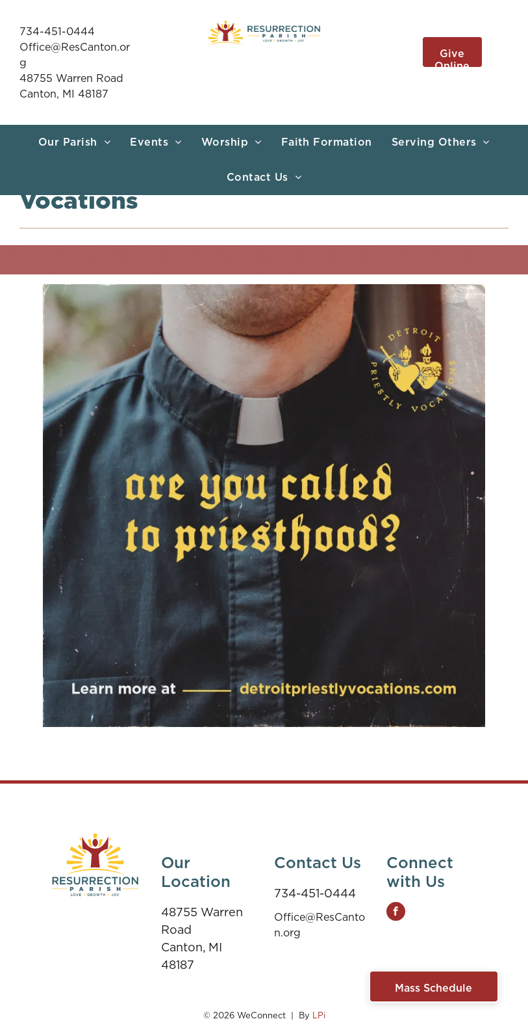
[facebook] (395, 913)
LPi (318, 1015)
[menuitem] (74, 142)
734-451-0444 (57, 31)
